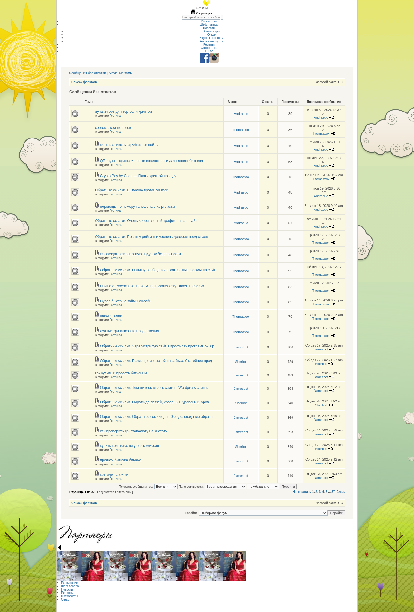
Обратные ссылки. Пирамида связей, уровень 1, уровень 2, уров (154, 402)
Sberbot (241, 361)
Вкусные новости (211, 38)
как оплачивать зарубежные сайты (129, 145)
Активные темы (120, 73)
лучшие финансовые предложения (129, 331)
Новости (209, 28)
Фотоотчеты (209, 48)
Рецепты (209, 44)
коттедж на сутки (114, 475)
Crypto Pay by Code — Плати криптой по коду (138, 176)
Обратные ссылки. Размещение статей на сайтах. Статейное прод (156, 361)
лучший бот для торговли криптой (123, 111)
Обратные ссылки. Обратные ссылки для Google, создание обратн (156, 417)
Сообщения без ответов (87, 73)
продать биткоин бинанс (120, 460)
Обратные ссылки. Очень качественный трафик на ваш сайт (146, 221)
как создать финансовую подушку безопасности (140, 254)
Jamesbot (241, 347)
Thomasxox (240, 130)
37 (333, 491)
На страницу (302, 491)
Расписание (209, 21)
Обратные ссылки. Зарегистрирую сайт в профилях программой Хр (157, 346)
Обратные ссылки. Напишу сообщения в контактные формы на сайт (157, 270)
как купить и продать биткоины (121, 373)
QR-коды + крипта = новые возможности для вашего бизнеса (151, 161)
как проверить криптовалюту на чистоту (133, 431)
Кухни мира (212, 31)
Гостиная (115, 115)
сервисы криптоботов (113, 127)
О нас (209, 51)
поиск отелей (111, 316)
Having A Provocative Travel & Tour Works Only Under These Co (152, 286)
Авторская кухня (211, 41)
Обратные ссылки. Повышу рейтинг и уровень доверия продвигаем (152, 237)
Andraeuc (241, 114)
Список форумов (84, 82)
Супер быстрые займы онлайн (126, 301)
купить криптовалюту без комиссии (129, 446)
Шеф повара (209, 24)
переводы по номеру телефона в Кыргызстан (138, 206)
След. (341, 491)
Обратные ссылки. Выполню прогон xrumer (131, 190)
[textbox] (201, 17)
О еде (211, 34)
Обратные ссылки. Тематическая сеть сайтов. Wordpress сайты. (154, 388)
